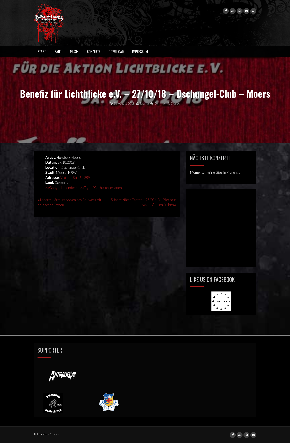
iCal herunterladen (107, 187)
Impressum (140, 51)
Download (116, 51)
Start (42, 51)
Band (58, 51)
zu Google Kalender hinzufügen (68, 187)
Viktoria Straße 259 (75, 177)
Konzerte (93, 51)
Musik (74, 51)
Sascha (142, 103)
